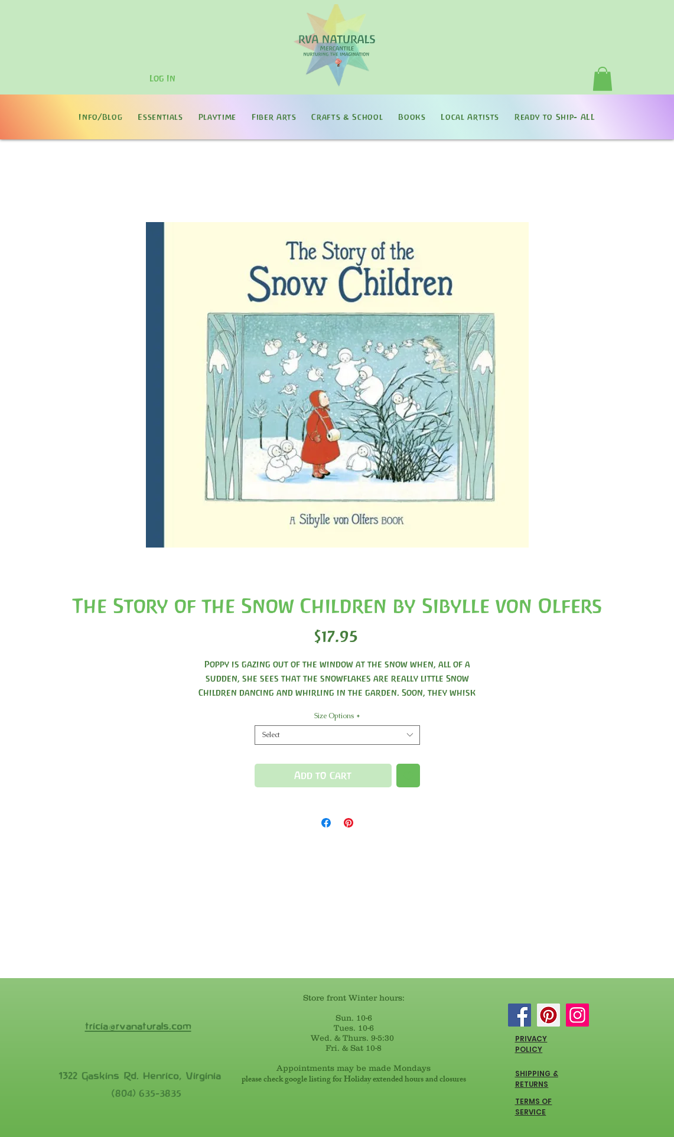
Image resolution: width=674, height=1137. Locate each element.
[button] (602, 79)
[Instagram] (577, 1015)
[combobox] (337, 735)
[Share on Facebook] (326, 823)
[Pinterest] (548, 1015)
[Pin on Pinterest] (348, 823)
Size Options (337, 716)
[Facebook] (519, 1015)
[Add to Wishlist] (408, 775)
